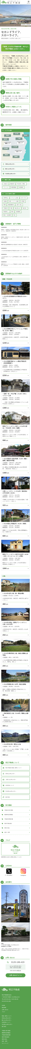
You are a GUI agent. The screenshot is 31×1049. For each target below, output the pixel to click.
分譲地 (5, 201)
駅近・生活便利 (7, 215)
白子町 (16, 133)
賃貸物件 (21, 187)
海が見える (17, 208)
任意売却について (6, 1022)
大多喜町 (6, 148)
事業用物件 (14, 187)
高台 (14, 215)
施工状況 (4, 1026)
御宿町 (16, 156)
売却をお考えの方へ (6, 1018)
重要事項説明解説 (6, 1032)
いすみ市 (15, 146)
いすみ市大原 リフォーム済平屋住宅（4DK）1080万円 (14, 256)
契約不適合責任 (5, 1037)
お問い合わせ (5, 1009)
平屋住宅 (6, 208)
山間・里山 (19, 204)
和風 (5, 204)
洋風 (11, 208)
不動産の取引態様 (6, 1030)
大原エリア (18, 151)
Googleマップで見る (6, 946)
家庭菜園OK (11, 204)
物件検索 (4, 1007)
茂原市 (7, 135)
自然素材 (18, 211)
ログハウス (23, 197)
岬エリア (21, 142)
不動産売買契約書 (6, 1034)
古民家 (22, 201)
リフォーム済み (14, 197)
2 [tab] (15, 25)
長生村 (25, 135)
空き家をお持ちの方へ (7, 1024)
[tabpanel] (15, 13)
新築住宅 (12, 183)
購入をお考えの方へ (6, 1020)
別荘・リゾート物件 (14, 201)
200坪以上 (6, 197)
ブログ (3, 1011)
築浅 (12, 211)
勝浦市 (6, 154)
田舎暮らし (6, 211)
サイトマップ (5, 1043)
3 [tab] (18, 25)
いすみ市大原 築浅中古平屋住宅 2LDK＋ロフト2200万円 (14, 250)
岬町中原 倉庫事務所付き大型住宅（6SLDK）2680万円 (14, 244)
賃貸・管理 (4, 1041)
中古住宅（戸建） (21, 183)
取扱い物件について (6, 1016)
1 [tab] (13, 25)
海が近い (25, 208)
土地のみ (6, 183)
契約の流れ (4, 1039)
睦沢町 (5, 139)
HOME (3, 1005)
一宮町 (19, 138)
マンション (6, 187)
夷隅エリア (7, 143)
